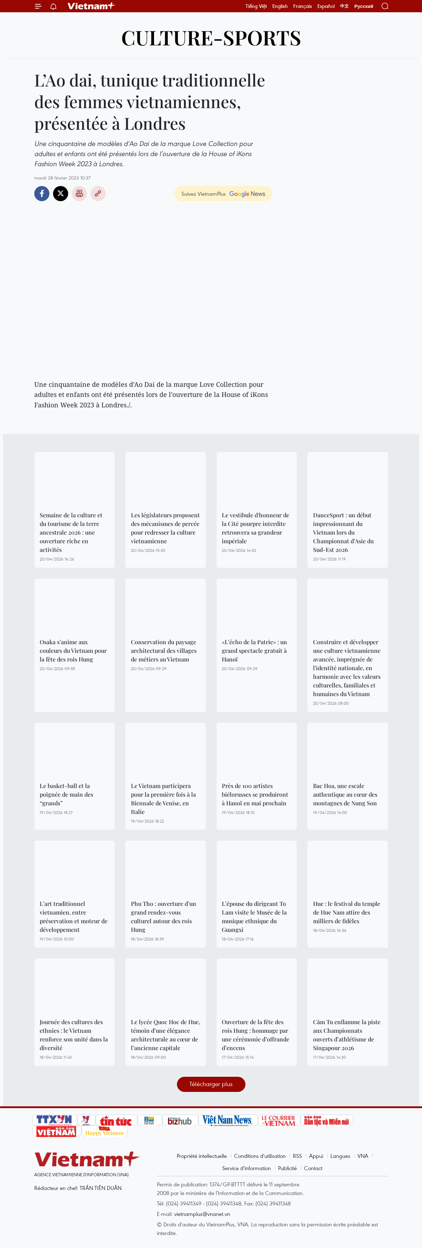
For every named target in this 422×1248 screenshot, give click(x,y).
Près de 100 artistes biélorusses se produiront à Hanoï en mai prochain (255, 794)
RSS (297, 1155)
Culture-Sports (211, 36)
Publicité (287, 1168)
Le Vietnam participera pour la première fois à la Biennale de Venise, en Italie (163, 798)
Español (326, 6)
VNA (362, 1155)
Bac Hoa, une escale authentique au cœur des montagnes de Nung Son (345, 794)
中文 (344, 6)
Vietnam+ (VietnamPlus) (92, 6)
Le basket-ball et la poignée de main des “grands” (66, 794)
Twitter (60, 193)
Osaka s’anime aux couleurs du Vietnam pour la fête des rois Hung (73, 650)
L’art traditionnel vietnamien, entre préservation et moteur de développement (73, 916)
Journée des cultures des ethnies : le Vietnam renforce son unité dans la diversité (74, 1035)
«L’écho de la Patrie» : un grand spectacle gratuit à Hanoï (254, 650)
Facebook (41, 193)
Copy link (98, 193)
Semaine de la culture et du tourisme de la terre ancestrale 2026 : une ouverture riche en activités (71, 532)
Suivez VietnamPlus (203, 193)
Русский (363, 6)
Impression (79, 193)
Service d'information (246, 1168)
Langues (340, 1155)
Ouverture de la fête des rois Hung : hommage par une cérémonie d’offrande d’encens (255, 1035)
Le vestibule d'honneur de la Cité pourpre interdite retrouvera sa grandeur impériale (255, 528)
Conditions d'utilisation (260, 1155)
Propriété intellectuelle (202, 1155)
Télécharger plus (211, 1084)
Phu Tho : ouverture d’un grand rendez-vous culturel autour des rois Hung (163, 916)
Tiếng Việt (256, 6)
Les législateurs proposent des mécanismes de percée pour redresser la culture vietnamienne (165, 528)
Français (302, 6)
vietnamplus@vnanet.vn (202, 1213)
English (280, 6)
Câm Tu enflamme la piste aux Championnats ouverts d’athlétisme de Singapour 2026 (347, 1035)
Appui (316, 1155)
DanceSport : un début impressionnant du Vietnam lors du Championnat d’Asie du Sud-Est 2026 (343, 532)
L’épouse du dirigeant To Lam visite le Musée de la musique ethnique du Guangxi (254, 916)
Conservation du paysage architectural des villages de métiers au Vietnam (164, 650)
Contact (313, 1168)
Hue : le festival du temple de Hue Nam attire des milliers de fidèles (346, 912)
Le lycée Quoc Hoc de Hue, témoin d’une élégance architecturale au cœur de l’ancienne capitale (165, 1035)
